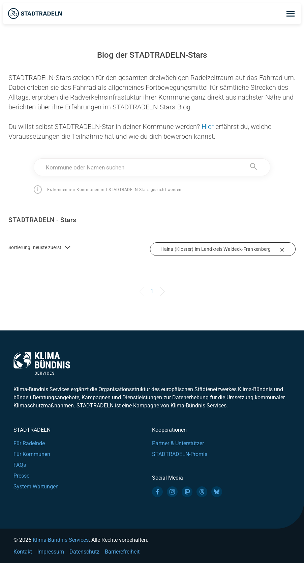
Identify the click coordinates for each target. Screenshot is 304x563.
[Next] (161, 288)
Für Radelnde (29, 443)
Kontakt (22, 551)
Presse (21, 476)
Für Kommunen (31, 454)
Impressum (50, 551)
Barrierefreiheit (122, 551)
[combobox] (152, 167)
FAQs (19, 465)
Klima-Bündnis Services (61, 540)
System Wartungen (36, 486)
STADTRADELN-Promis (179, 454)
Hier (208, 127)
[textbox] (152, 167)
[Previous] (143, 288)
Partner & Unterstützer (178, 443)
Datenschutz (84, 551)
